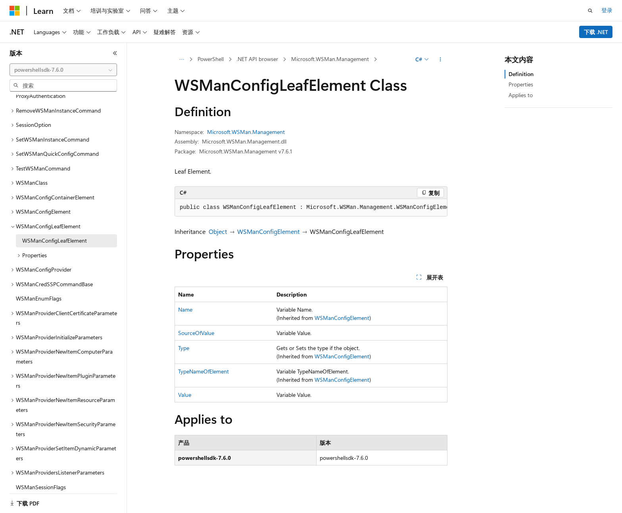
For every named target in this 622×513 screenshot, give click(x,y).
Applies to (521, 95)
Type (183, 348)
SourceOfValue (196, 333)
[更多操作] (440, 59)
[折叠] (115, 53)
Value (184, 394)
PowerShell (211, 59)
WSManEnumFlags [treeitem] (38, 288)
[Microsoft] (15, 11)
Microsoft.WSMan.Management (330, 59)
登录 (606, 10)
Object (218, 231)
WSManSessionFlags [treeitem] (41, 477)
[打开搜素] (590, 11)
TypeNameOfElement (203, 371)
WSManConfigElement (268, 231)
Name (185, 309)
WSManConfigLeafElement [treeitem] (54, 230)
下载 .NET (596, 32)
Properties (521, 84)
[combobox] (63, 69)
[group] (311, 207)
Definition (521, 74)
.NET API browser (257, 59)
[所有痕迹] (181, 59)
